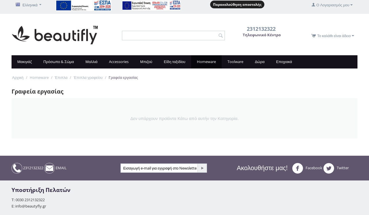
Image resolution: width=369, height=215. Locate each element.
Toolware (235, 61)
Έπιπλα (61, 77)
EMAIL (55, 168)
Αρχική (18, 77)
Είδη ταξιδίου (174, 61)
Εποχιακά (284, 61)
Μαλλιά (92, 61)
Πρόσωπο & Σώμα (58, 61)
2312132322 (27, 168)
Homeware (206, 61)
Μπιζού (146, 61)
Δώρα (260, 61)
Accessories (119, 61)
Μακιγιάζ (24, 61)
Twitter (336, 168)
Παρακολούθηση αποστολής (237, 4)
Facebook (307, 168)
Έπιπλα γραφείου (88, 77)
